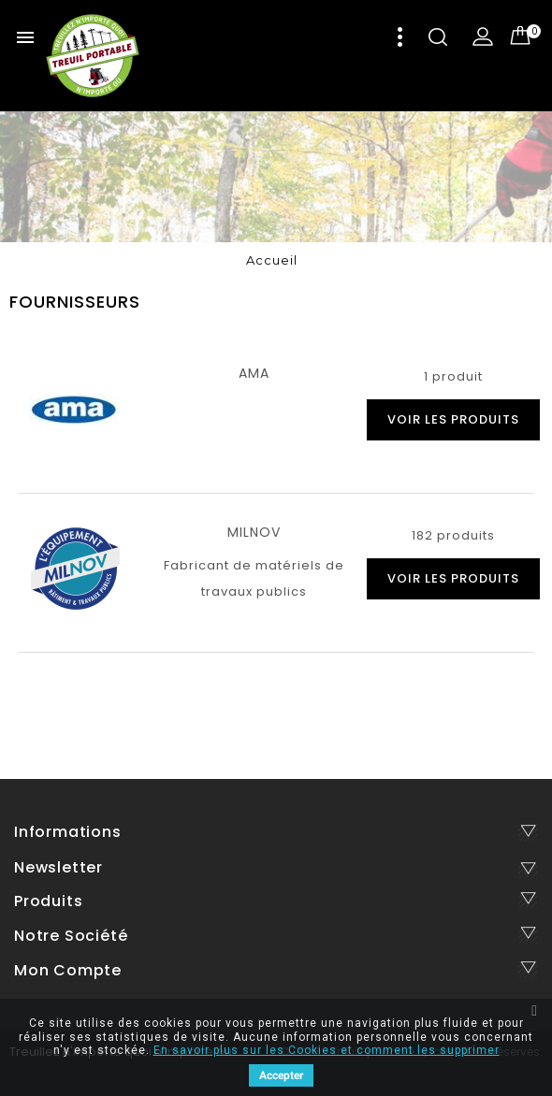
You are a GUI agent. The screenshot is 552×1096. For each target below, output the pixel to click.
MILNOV (254, 532)
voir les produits (453, 419)
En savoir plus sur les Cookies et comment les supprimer (326, 1050)
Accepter (281, 1075)
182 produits (453, 535)
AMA (254, 373)
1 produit (453, 376)
